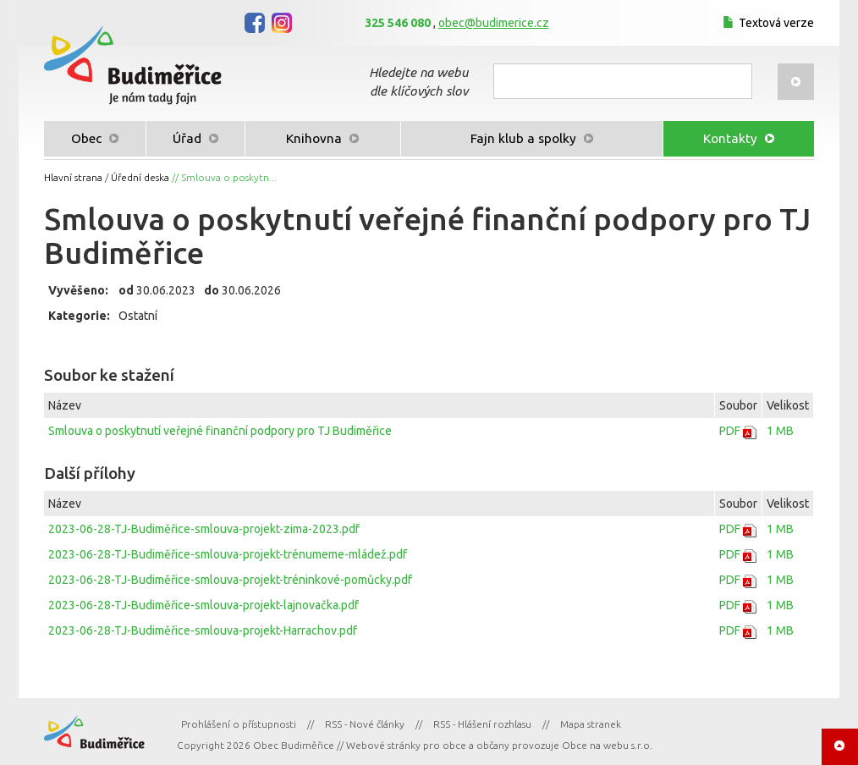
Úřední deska (140, 177)
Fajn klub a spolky (531, 138)
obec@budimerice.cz (493, 23)
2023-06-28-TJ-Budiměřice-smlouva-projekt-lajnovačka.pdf (203, 605)
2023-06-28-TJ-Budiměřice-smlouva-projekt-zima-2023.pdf (204, 529)
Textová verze (766, 23)
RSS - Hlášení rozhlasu (482, 723)
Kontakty (738, 138)
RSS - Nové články (364, 723)
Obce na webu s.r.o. (607, 745)
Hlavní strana (73, 177)
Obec (94, 138)
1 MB (780, 431)
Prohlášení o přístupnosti (238, 723)
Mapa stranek (590, 723)
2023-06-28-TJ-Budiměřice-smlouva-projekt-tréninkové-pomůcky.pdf (230, 579)
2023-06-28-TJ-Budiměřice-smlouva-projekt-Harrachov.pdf (202, 630)
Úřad (195, 138)
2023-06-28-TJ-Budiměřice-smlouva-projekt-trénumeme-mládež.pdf (227, 554)
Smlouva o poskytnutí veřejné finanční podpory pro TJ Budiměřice (220, 431)
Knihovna (322, 138)
